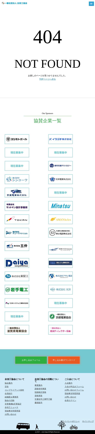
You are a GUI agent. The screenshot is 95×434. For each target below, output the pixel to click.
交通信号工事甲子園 (43, 399)
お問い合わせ (10, 414)
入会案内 (68, 383)
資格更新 (38, 396)
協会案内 (8, 383)
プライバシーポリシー (70, 421)
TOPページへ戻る (47, 79)
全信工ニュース (11, 407)
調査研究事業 (40, 389)
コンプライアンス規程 (14, 390)
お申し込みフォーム (31, 360)
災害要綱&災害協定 (13, 404)
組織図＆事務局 (11, 397)
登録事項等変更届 (12, 411)
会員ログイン (70, 400)
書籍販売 (38, 403)
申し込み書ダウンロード (64, 360)
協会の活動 (9, 400)
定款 (7, 386)
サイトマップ (88, 421)
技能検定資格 (40, 392)
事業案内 (38, 385)
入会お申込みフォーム (74, 386)
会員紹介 (8, 393)
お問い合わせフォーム (74, 390)
